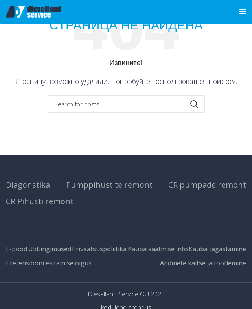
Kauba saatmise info (158, 249)
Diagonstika (28, 184)
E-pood (16, 249)
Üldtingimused (49, 249)
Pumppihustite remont (109, 184)
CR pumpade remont (207, 184)
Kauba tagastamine (217, 249)
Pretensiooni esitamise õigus (49, 263)
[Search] (126, 104)
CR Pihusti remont (40, 201)
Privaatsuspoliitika (99, 249)
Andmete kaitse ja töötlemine (203, 263)
